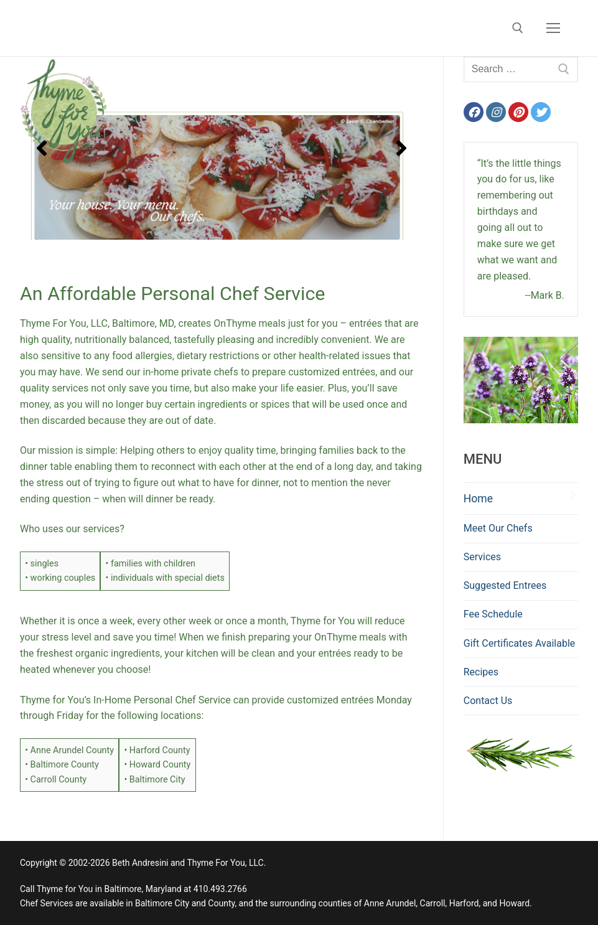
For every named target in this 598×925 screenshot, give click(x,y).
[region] (221, 148)
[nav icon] (553, 28)
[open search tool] (517, 28)
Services (482, 557)
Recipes (481, 672)
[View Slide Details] (221, 148)
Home (478, 498)
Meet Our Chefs (498, 528)
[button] (41, 148)
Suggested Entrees (505, 585)
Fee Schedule (493, 614)
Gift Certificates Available (520, 643)
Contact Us (488, 701)
